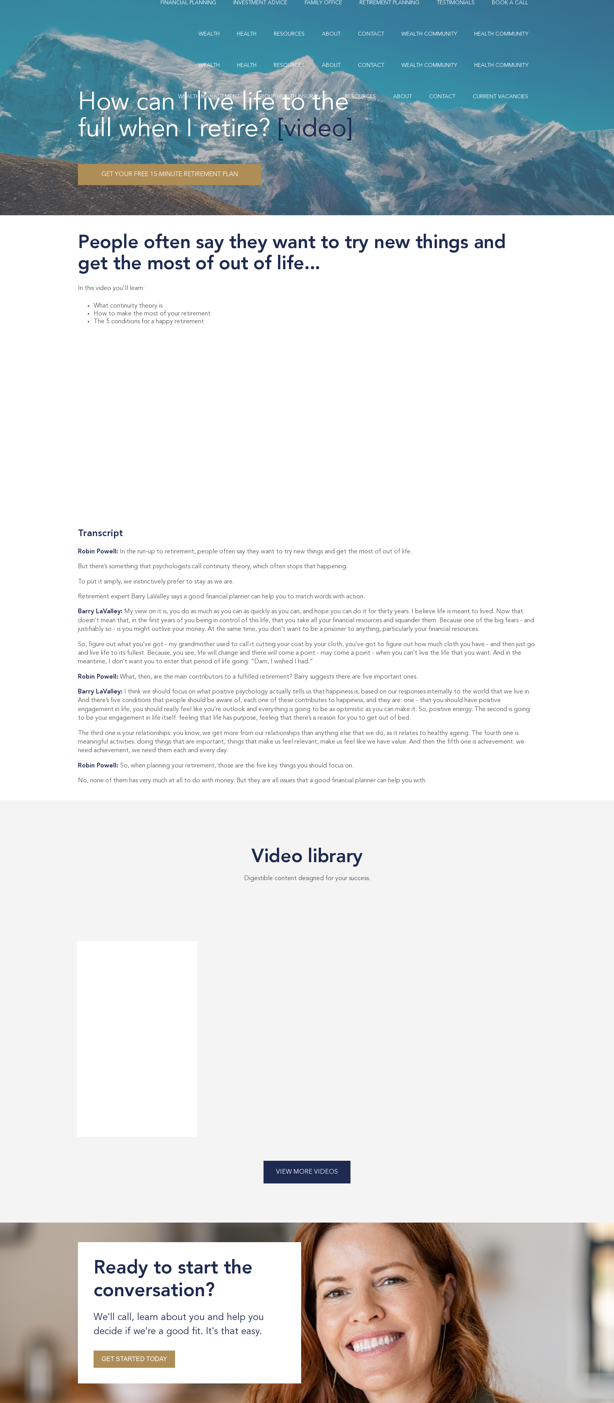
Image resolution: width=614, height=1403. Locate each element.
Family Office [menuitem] (323, 2)
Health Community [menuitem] (501, 34)
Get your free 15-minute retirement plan (169, 174)
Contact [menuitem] (371, 34)
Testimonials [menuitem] (456, 2)
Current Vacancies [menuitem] (500, 96)
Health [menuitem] (246, 34)
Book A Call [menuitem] (510, 2)
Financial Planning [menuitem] (188, 2)
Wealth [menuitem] (209, 34)
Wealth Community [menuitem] (429, 34)
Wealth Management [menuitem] (209, 96)
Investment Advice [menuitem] (260, 2)
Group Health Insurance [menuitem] (292, 96)
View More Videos (307, 1172)
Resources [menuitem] (289, 34)
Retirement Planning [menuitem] (389, 2)
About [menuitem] (331, 34)
